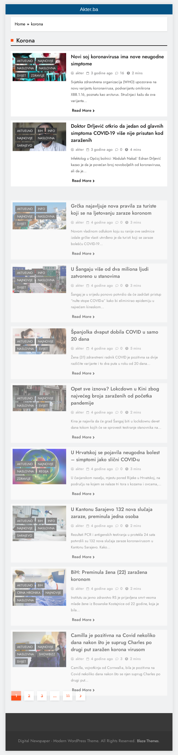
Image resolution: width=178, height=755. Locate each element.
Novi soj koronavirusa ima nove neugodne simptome (117, 63)
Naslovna (25, 71)
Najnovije (46, 64)
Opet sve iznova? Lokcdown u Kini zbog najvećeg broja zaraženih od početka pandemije (115, 407)
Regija (44, 482)
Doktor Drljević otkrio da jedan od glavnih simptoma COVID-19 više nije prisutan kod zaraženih (117, 136)
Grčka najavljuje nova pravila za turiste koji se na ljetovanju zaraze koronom (113, 221)
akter (80, 76)
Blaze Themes (148, 740)
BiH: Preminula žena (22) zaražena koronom (109, 587)
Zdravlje (38, 78)
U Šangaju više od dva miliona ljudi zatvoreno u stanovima (110, 284)
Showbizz (47, 665)
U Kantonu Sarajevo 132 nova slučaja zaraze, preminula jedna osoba (112, 524)
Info (51, 134)
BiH (40, 134)
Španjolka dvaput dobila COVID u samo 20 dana (114, 347)
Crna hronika (28, 604)
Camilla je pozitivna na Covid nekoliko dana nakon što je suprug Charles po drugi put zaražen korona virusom (113, 653)
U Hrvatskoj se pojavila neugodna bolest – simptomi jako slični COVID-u (115, 467)
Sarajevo (24, 148)
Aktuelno (25, 64)
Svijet (21, 78)
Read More (83, 114)
